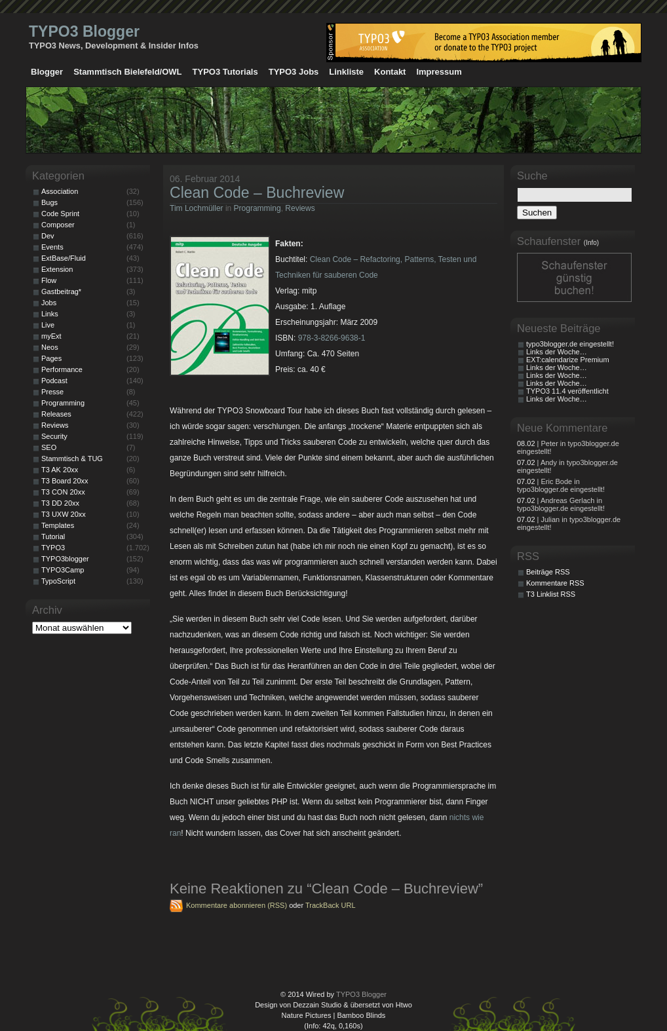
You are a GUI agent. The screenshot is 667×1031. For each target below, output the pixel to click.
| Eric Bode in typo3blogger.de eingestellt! (561, 485)
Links (49, 314)
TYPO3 (53, 548)
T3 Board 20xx (64, 481)
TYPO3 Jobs (294, 72)
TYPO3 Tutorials (225, 72)
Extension (57, 269)
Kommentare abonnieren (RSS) (236, 905)
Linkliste (346, 72)
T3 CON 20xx (63, 492)
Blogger (47, 72)
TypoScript (58, 581)
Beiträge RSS (548, 572)
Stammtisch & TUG (72, 458)
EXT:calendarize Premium (567, 360)
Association (59, 191)
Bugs (49, 202)
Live (47, 325)
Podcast (54, 380)
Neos (49, 347)
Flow (48, 280)
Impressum (438, 72)
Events (52, 247)
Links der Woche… (556, 352)
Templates (57, 525)
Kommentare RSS (555, 583)
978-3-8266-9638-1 (332, 338)
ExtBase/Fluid (63, 258)
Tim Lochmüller (196, 208)
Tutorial (53, 536)
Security (54, 436)
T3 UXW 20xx (63, 514)
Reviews (299, 208)
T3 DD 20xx (60, 503)
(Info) (591, 242)
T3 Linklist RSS (550, 594)
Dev (47, 236)
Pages (51, 358)
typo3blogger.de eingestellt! (570, 344)
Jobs (48, 303)
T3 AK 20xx (59, 470)
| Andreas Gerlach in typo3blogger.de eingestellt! (561, 504)
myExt (51, 336)
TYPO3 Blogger (84, 31)
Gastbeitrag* (61, 291)
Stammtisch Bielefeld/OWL (127, 72)
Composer (58, 225)
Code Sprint (60, 213)
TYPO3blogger (65, 559)
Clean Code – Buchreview (257, 192)
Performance (62, 369)
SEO (48, 447)
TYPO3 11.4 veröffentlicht (567, 391)
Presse (52, 392)
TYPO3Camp (62, 570)
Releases (56, 414)
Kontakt (390, 72)
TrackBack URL (330, 905)
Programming (257, 208)
